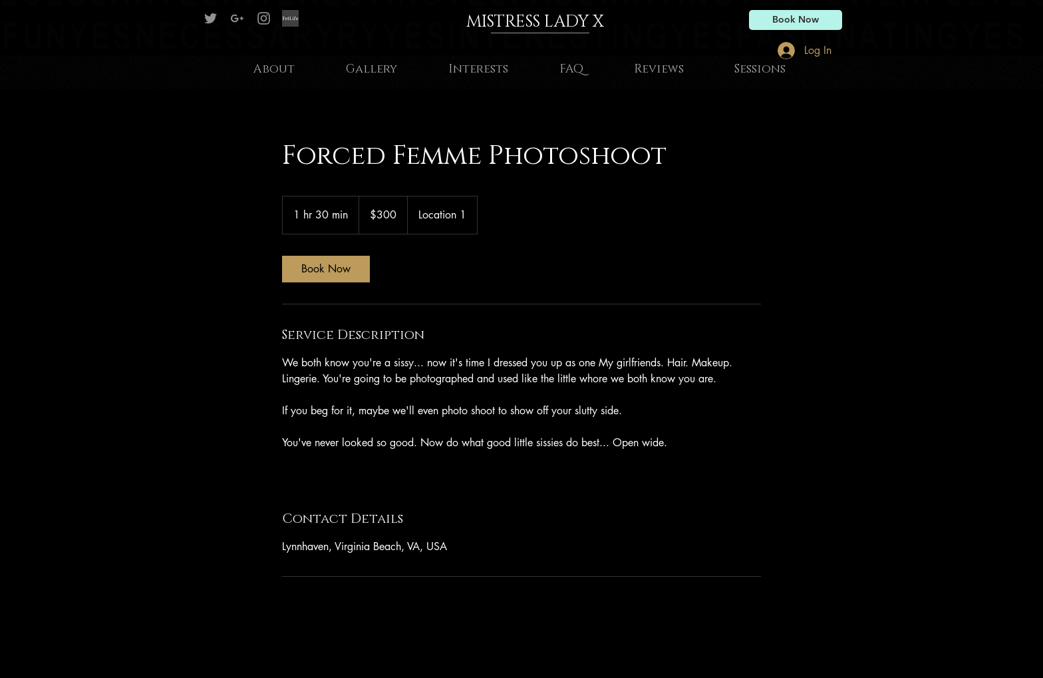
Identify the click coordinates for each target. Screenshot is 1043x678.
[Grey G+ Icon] (237, 18)
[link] (326, 269)
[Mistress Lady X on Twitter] (210, 18)
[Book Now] (795, 20)
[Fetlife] (290, 18)
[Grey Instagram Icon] (263, 18)
